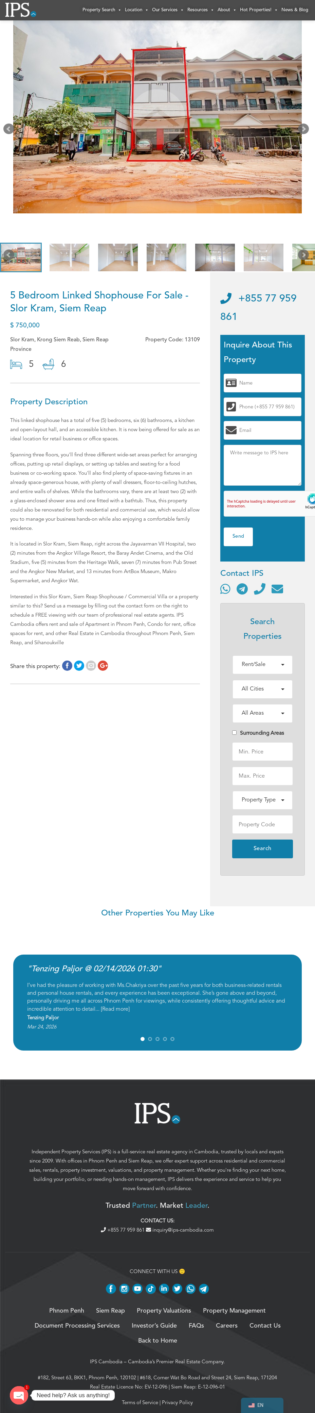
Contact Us (265, 1326)
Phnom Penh (103, 1161)
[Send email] (277, 589)
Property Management (234, 1311)
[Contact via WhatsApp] (225, 589)
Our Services (168, 10)
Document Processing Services (77, 1326)
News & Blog (294, 10)
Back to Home (157, 1341)
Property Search (102, 10)
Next (305, 130)
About (227, 10)
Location (137, 10)
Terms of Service (140, 1402)
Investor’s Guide (154, 1326)
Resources (200, 10)
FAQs (196, 1326)
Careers (227, 1326)
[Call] (259, 589)
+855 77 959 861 (123, 1230)
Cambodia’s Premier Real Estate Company (175, 1362)
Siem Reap (140, 1161)
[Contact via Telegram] (242, 589)
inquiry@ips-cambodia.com (180, 1230)
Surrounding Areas (258, 733)
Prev (10, 130)
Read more (115, 1009)
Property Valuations (164, 1311)
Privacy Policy (177, 1402)
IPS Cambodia (106, 1362)
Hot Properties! (259, 10)
